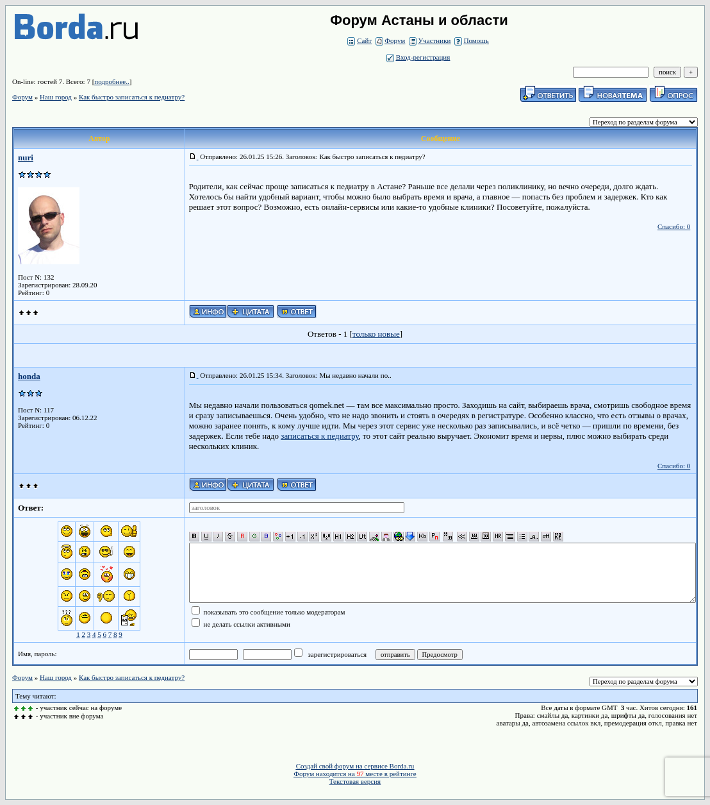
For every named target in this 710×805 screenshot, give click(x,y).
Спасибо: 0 (673, 226)
